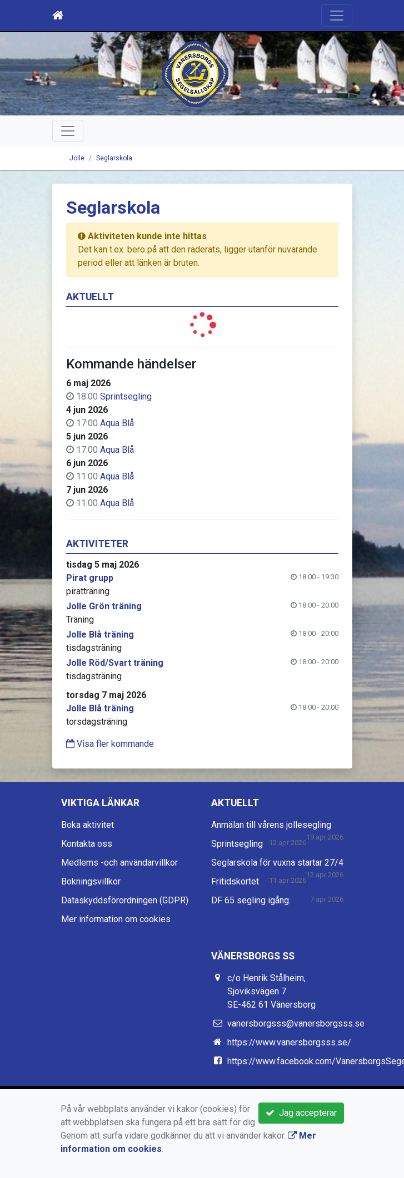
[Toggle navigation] (336, 15)
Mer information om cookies (116, 919)
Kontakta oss (86, 843)
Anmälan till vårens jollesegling (271, 825)
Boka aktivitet (87, 825)
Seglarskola (114, 158)
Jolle (76, 158)
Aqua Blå (117, 423)
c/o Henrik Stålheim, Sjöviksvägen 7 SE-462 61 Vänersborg (271, 991)
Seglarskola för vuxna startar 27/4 (277, 862)
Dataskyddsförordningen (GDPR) (124, 900)
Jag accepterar (301, 1113)
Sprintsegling (126, 396)
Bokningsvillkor (91, 881)
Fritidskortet (235, 881)
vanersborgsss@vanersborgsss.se (296, 1023)
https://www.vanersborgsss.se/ (289, 1042)
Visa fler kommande (110, 744)
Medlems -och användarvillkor (119, 862)
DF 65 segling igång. (251, 900)
